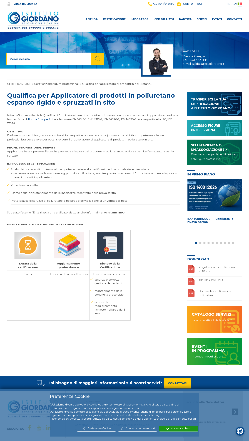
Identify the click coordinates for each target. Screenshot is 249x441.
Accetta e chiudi (178, 428)
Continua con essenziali (137, 428)
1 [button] (196, 243)
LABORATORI (140, 19)
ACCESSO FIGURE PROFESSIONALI (205, 128)
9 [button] (229, 243)
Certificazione (19, 83)
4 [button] (208, 243)
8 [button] (225, 243)
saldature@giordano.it (208, 63)
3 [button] (204, 243)
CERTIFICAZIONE (114, 19)
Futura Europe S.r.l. (41, 119)
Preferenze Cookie (96, 428)
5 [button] (212, 243)
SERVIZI (202, 19)
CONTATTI (234, 19)
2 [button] (200, 243)
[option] (214, 204)
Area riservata (22, 4)
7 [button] (221, 243)
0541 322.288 (197, 60)
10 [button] (233, 243)
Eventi (217, 19)
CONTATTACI (177, 383)
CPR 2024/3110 (164, 19)
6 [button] (217, 243)
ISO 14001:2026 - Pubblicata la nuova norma (210, 220)
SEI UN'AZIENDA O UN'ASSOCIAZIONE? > (213, 152)
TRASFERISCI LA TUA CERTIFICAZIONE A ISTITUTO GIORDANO (210, 103)
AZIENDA (92, 19)
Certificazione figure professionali (56, 83)
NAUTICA (185, 19)
